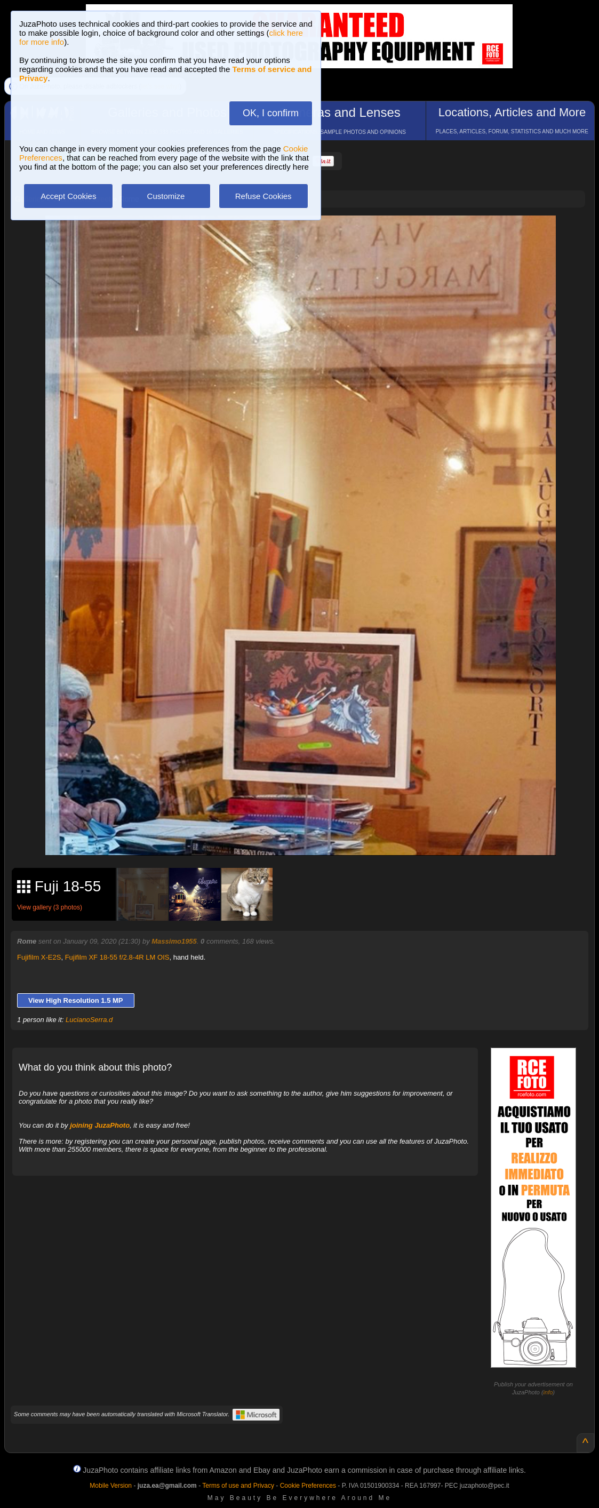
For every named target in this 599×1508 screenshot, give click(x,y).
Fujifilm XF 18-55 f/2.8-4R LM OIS (117, 957)
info (548, 1392)
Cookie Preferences (308, 1485)
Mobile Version (111, 1485)
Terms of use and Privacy (238, 1485)
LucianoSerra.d (89, 1020)
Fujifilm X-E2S (39, 957)
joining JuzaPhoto (100, 1125)
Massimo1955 (174, 941)
